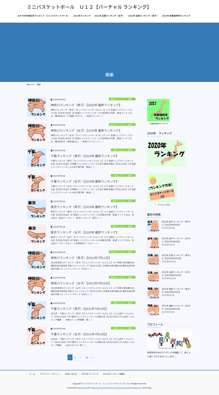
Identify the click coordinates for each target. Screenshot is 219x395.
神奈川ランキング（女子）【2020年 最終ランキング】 (86, 130)
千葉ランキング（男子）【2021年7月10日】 (79, 308)
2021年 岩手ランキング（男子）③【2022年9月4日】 (177, 223)
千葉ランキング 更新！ (123, 150)
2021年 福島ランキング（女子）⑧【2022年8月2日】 (177, 307)
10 (86, 357)
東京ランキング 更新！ (123, 201)
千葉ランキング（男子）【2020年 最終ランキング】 (85, 156)
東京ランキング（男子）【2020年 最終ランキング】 (85, 207)
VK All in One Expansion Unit (118, 387)
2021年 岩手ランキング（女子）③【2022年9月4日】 (177, 240)
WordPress (81, 387)
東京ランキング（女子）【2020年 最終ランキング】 (85, 232)
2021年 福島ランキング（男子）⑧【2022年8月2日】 (177, 290)
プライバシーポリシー (50, 373)
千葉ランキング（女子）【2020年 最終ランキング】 (85, 181)
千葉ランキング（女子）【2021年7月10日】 (79, 334)
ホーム (32, 373)
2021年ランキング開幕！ (114, 373)
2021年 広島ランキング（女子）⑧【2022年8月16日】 (177, 274)
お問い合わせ (71, 373)
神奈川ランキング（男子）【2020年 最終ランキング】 (86, 105)
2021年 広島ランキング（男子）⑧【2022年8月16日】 (177, 257)
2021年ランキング (90, 373)
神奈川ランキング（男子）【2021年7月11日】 (81, 257)
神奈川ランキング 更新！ (122, 99)
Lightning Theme (98, 387)
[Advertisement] (109, 45)
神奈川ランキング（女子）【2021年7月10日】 (81, 283)
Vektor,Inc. (137, 387)
